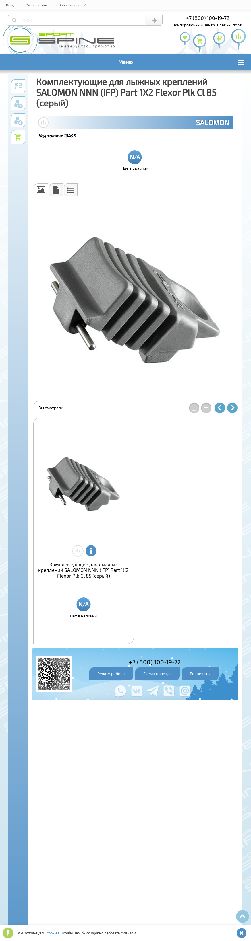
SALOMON (212, 122)
